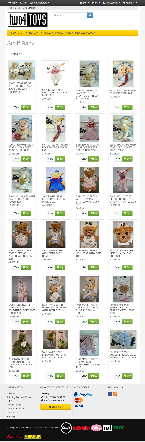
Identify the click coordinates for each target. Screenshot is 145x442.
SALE (12, 32)
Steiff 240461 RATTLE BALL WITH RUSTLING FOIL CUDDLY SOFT (54, 355)
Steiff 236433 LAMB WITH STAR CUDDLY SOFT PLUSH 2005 (21, 199)
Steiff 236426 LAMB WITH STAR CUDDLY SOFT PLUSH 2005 (123, 147)
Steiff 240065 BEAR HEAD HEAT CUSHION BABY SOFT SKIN (123, 253)
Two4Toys (27, 427)
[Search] (69, 15)
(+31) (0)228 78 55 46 (54, 397)
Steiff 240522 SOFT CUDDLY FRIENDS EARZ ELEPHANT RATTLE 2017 (123, 355)
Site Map (11, 416)
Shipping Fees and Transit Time (19, 399)
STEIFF (18, 8)
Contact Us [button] (56, 406)
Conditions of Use (15, 408)
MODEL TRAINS (64, 32)
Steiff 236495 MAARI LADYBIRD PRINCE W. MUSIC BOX (54, 199)
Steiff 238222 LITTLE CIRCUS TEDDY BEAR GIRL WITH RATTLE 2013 (123, 199)
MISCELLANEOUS (85, 32)
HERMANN (35, 32)
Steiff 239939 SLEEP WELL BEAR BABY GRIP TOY (88, 253)
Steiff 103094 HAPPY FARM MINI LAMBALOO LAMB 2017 (54, 92)
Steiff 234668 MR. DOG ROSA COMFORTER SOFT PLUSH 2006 (88, 147)
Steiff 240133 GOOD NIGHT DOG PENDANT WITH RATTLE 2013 (54, 308)
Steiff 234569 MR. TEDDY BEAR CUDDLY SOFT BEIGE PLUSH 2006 (21, 147)
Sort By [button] (16, 54)
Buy (26, 107)
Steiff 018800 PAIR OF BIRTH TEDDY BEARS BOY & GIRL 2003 (20, 86)
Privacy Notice (14, 404)
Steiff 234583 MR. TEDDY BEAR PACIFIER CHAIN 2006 (55, 147)
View (16, 107)
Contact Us (12, 412)
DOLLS (48, 32)
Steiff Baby (30, 8)
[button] (39, 3)
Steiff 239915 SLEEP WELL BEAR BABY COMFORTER (52, 253)
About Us (11, 393)
